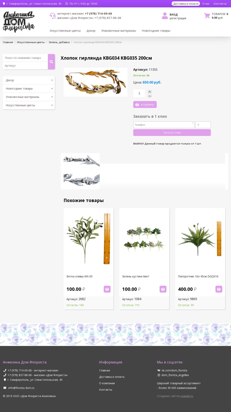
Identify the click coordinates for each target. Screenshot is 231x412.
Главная (104, 370)
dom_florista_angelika (173, 375)
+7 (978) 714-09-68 (20, 370)
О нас (206, 3)
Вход (174, 14)
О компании (107, 383)
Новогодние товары (156, 30)
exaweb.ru (186, 396)
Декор (91, 30)
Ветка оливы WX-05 (80, 276)
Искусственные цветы (65, 30)
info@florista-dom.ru (18, 388)
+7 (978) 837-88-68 (20, 375)
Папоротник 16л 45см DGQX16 (198, 276)
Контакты (220, 3)
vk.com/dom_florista (172, 370)
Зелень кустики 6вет (135, 276)
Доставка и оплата (185, 3)
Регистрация (178, 18)
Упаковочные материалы (118, 30)
